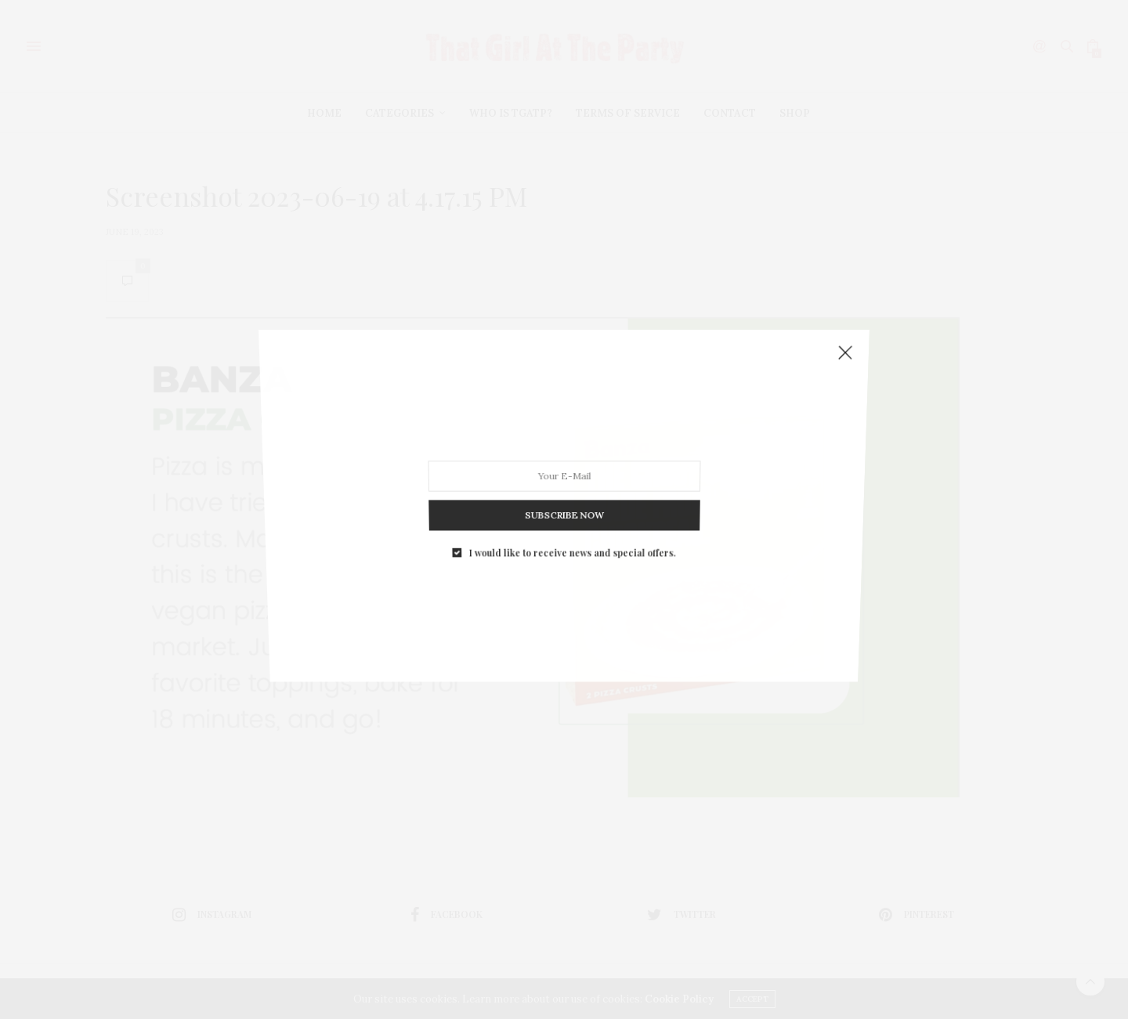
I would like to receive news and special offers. (571, 530)
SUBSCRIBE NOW (564, 498)
